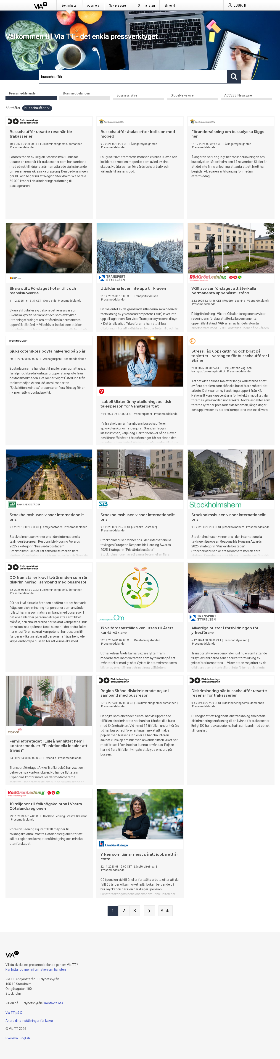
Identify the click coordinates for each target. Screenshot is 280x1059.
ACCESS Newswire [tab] (238, 96)
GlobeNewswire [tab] (182, 96)
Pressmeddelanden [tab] (23, 93)
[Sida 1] (112, 911)
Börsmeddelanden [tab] (76, 93)
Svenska (11, 1038)
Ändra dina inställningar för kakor (29, 1020)
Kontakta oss (53, 1003)
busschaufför (37, 108)
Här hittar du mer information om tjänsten (35, 969)
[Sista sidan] (165, 911)
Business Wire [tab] (127, 96)
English (25, 1038)
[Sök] (133, 77)
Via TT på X (13, 1013)
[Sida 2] (123, 911)
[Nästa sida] (149, 911)
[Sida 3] (134, 911)
